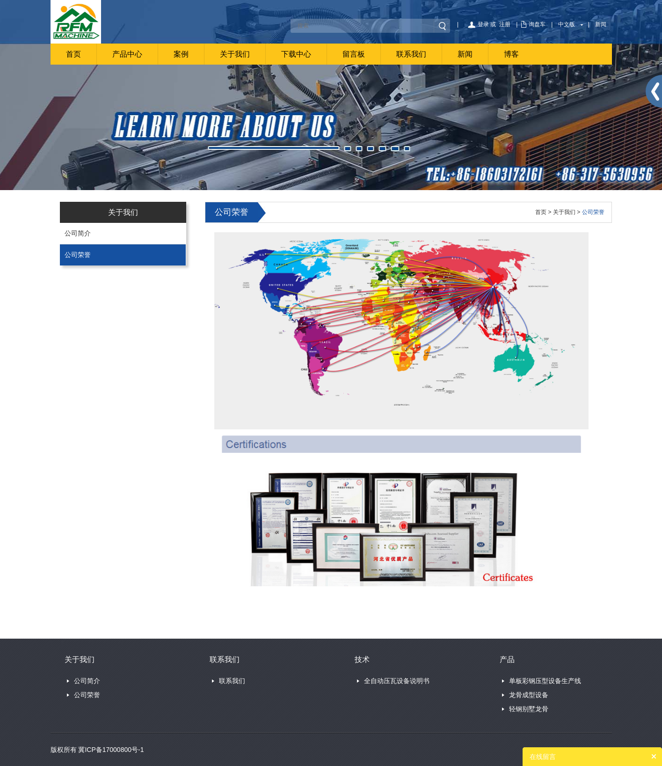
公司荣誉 (78, 254)
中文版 (566, 24)
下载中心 (296, 54)
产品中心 (127, 54)
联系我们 (411, 54)
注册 (504, 24)
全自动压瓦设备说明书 (396, 681)
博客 (511, 54)
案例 (181, 54)
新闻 (600, 24)
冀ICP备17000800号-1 (111, 749)
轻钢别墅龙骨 (528, 709)
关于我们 (235, 54)
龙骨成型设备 (528, 695)
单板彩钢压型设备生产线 (545, 681)
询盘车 (537, 24)
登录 (483, 24)
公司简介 (78, 233)
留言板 (353, 54)
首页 (73, 54)
